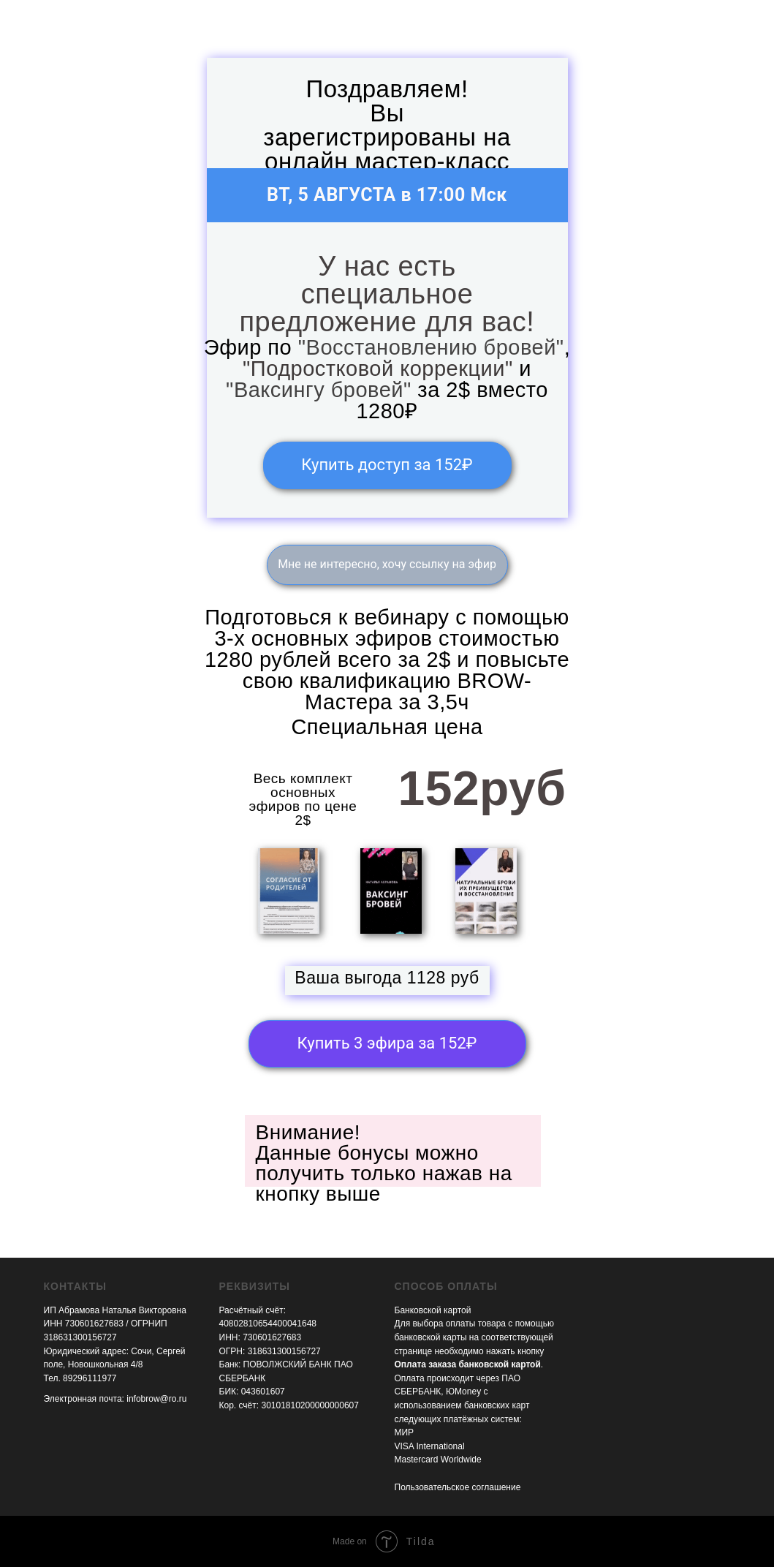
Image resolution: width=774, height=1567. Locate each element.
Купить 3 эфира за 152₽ (387, 1043)
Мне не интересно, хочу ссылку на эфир (387, 564)
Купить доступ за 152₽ (386, 465)
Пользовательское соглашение (458, 1487)
